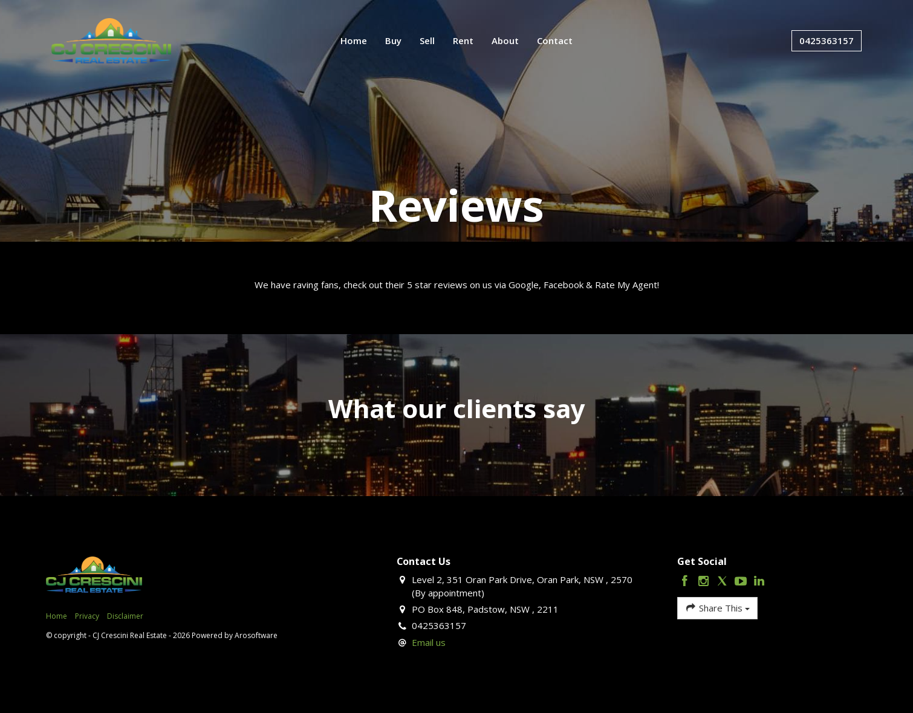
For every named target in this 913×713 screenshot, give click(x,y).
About (505, 40)
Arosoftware (256, 635)
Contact (555, 40)
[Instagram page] (705, 581)
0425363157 (826, 40)
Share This (717, 607)
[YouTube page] (742, 581)
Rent (463, 40)
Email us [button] (429, 642)
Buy (393, 40)
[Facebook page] (686, 581)
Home (353, 40)
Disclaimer (125, 616)
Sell (427, 40)
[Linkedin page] (759, 581)
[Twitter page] (724, 581)
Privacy (87, 616)
